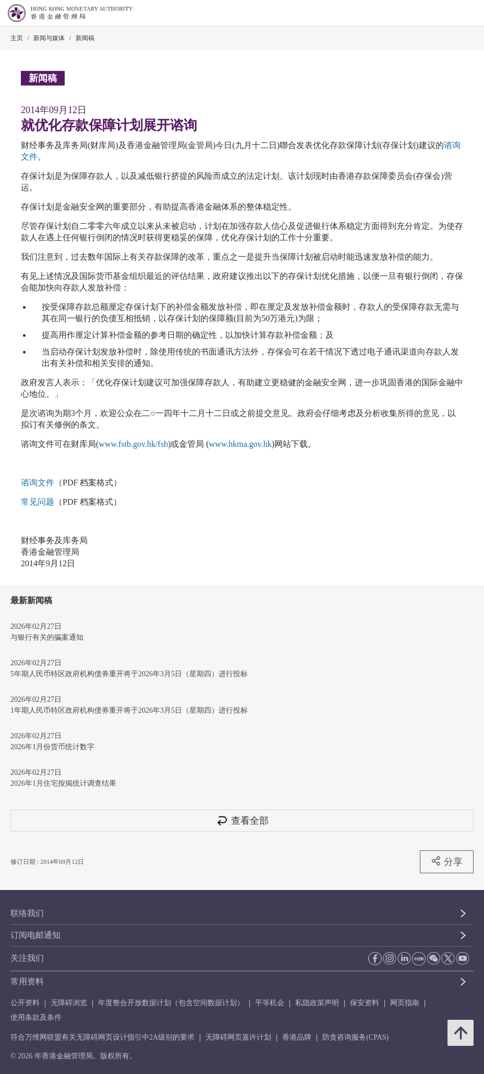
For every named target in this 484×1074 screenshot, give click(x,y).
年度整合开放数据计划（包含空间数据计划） (171, 1003)
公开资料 (25, 1003)
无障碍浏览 (69, 1003)
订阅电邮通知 (35, 935)
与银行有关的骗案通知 (46, 637)
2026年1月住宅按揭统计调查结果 (63, 783)
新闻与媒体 (49, 38)
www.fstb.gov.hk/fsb (133, 444)
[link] (449, 13)
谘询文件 (37, 482)
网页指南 (404, 1003)
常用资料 (27, 981)
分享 (447, 861)
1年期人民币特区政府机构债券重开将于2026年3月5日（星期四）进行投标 (129, 710)
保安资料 (364, 1003)
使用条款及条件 (36, 1017)
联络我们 (27, 913)
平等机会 (269, 1003)
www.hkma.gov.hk (240, 444)
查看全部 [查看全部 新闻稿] (242, 820)
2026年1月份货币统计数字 (52, 747)
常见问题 (37, 501)
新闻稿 (85, 38)
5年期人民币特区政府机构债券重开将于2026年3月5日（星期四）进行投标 (129, 674)
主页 (16, 38)
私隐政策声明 (317, 1003)
